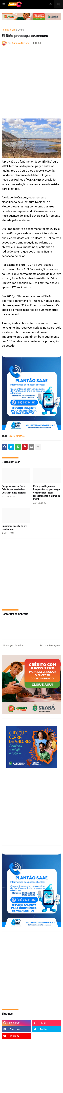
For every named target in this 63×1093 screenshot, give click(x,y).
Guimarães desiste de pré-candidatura (15, 528)
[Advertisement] (31, 84)
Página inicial (8, 30)
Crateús (20, 436)
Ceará (21, 30)
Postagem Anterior (13, 645)
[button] (4, 4)
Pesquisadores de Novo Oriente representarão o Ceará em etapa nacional (14, 489)
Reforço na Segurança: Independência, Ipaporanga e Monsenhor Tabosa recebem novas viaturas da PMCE (46, 493)
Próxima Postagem (50, 645)
